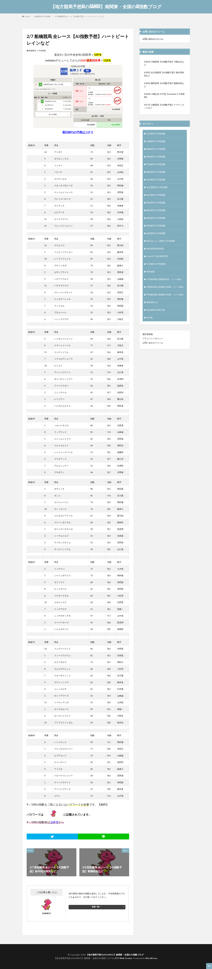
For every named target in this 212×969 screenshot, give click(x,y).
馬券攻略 (150, 271)
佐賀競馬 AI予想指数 (155, 233)
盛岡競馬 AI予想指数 (155, 172)
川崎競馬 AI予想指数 (155, 141)
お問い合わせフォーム (153, 38)
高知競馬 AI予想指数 (155, 225)
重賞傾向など (152, 302)
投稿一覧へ (96, 907)
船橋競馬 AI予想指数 (42, 16)
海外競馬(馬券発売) (155, 248)
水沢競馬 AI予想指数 (155, 179)
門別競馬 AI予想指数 (155, 164)
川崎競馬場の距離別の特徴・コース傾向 (164, 287)
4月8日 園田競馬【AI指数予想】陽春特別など (164, 85)
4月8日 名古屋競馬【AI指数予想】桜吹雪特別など (164, 74)
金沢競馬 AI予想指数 (155, 195)
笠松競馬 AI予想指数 (155, 202)
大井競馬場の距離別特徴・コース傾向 (163, 279)
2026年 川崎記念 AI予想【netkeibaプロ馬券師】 (164, 95)
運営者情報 (148, 334)
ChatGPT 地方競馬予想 (157, 256)
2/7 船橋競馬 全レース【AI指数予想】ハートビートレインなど (79, 16)
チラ (90, 132)
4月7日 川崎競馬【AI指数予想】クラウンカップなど (164, 106)
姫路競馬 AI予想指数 (155, 218)
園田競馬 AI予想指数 (155, 210)
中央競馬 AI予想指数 (155, 264)
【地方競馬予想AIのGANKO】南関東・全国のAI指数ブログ (106, 6)
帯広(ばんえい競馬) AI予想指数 (160, 241)
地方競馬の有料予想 (155, 310)
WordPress (151, 958)
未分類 (149, 317)
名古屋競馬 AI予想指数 (157, 187)
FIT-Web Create (123, 958)
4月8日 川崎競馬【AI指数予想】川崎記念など (164, 63)
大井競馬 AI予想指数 (155, 133)
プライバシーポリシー (153, 338)
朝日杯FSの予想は (73, 132)
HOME (27, 16)
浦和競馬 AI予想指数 (155, 156)
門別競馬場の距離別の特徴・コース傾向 (164, 294)
